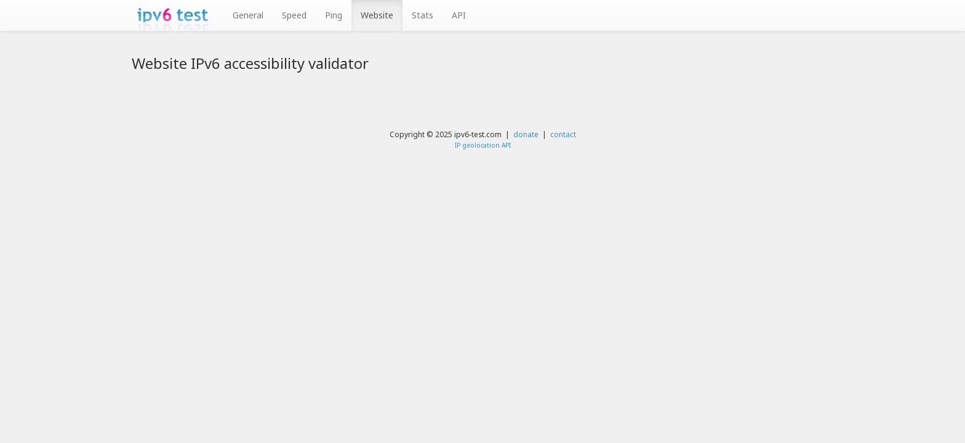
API (459, 15)
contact (563, 134)
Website (377, 15)
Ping (333, 15)
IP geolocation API (483, 145)
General (248, 15)
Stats (422, 15)
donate (526, 134)
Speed (294, 15)
